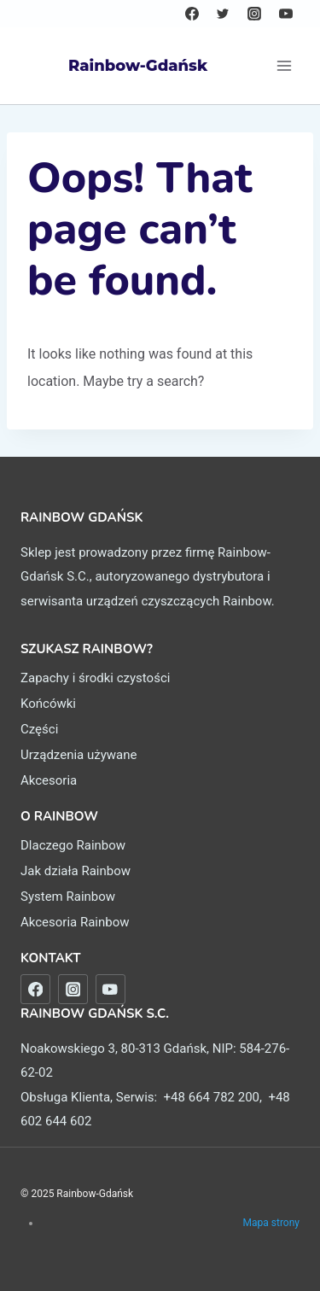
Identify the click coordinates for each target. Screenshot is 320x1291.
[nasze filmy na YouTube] (110, 989)
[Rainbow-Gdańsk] (113, 65)
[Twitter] (222, 13)
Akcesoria (48, 780)
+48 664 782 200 (211, 1097)
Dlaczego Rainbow (72, 845)
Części (39, 729)
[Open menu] (284, 65)
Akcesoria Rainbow (75, 922)
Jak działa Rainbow (75, 871)
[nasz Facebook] (35, 989)
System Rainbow (67, 896)
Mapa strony (271, 1223)
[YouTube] (286, 13)
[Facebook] (192, 13)
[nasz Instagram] (73, 989)
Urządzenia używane (78, 754)
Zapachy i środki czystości (95, 678)
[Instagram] (254, 13)
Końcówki (48, 703)
